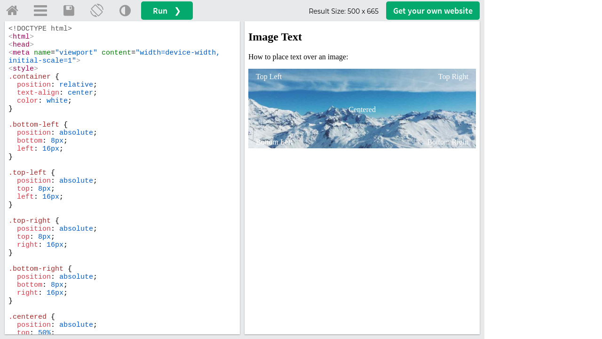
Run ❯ (167, 10)
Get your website (433, 10)
